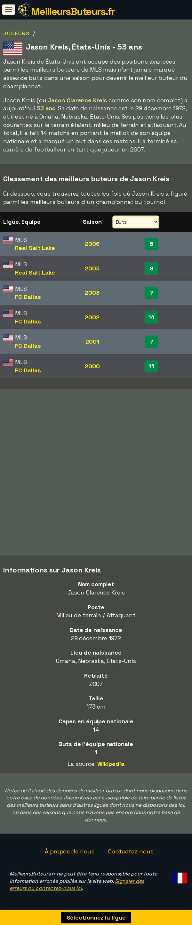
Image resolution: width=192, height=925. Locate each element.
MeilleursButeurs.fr (73, 11)
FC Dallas (28, 296)
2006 (92, 243)
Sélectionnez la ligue (96, 917)
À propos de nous (69, 851)
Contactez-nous (131, 851)
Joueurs (16, 33)
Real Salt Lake (35, 248)
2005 (92, 268)
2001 (92, 341)
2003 (92, 292)
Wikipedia (110, 763)
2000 (92, 366)
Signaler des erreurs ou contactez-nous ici (77, 885)
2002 (92, 317)
